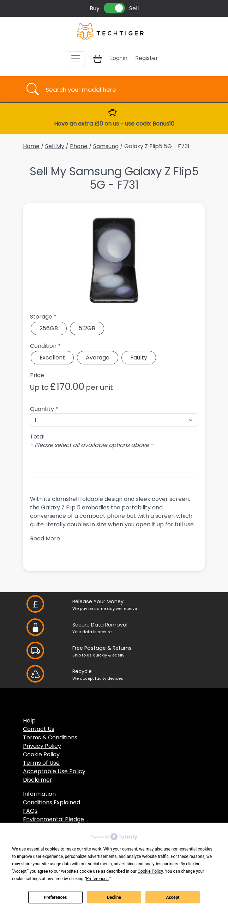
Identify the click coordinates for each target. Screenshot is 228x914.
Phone (79, 146)
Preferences (55, 897)
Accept (172, 897)
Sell (134, 8)
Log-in (118, 58)
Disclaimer (37, 780)
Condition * (45, 346)
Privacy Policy (42, 746)
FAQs (30, 811)
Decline (114, 897)
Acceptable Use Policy (54, 771)
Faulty (138, 357)
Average (97, 357)
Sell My (54, 146)
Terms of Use (41, 763)
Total (37, 436)
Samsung (106, 146)
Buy (95, 8)
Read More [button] (45, 538)
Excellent (52, 357)
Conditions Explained (51, 802)
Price (37, 375)
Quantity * (44, 409)
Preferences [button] (97, 878)
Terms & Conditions (50, 737)
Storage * (43, 317)
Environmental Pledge (53, 819)
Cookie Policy (41, 754)
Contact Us (38, 729)
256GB (49, 328)
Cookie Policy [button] (150, 871)
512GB (87, 328)
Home (31, 146)
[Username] (120, 89)
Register (146, 58)
